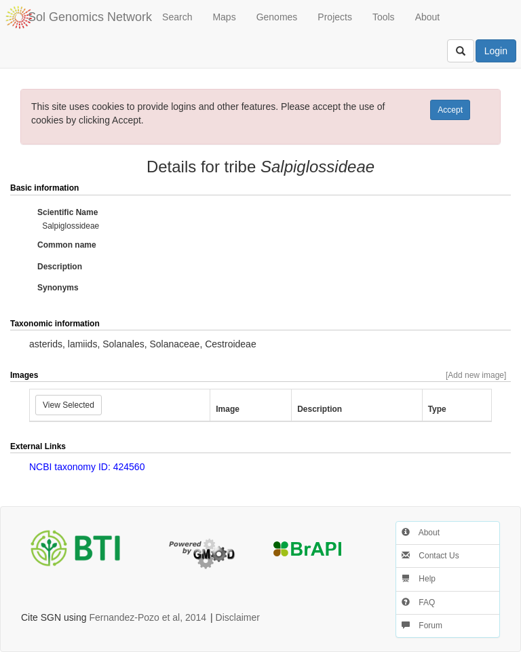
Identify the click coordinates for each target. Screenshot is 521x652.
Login (495, 50)
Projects (334, 17)
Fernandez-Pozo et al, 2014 (147, 617)
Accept (450, 110)
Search (177, 17)
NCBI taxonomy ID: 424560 (86, 466)
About (427, 17)
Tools (383, 17)
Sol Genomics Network (90, 17)
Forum (422, 625)
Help (419, 578)
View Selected (68, 405)
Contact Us (430, 555)
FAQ (418, 602)
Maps (223, 17)
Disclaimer (238, 617)
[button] (486, 189)
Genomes (277, 17)
